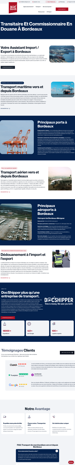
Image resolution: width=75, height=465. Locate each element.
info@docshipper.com (24, 2)
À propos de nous (7, 67)
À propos (49, 12)
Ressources (41, 12)
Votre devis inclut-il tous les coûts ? (28, 451)
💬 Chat (71, 462)
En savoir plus (5, 108)
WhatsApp (62, 2)
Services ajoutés (47, 6)
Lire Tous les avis (67, 353)
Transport (38, 6)
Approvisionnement (28, 6)
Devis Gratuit (62, 9)
